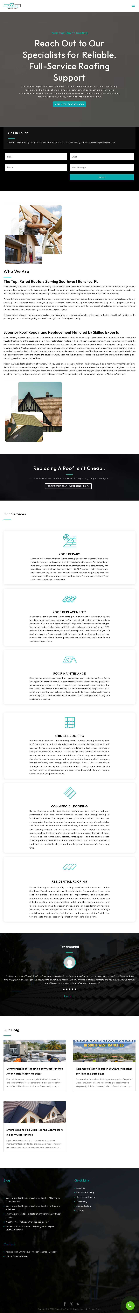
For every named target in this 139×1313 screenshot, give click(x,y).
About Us (80, 1188)
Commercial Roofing (86, 1197)
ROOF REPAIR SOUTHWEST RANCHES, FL (68, 486)
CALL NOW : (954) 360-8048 (69, 104)
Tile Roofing (81, 1201)
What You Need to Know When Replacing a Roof (27, 1222)
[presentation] (27, 180)
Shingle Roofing (83, 1206)
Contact (80, 1210)
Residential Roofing (85, 1192)
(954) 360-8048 (20, 1256)
